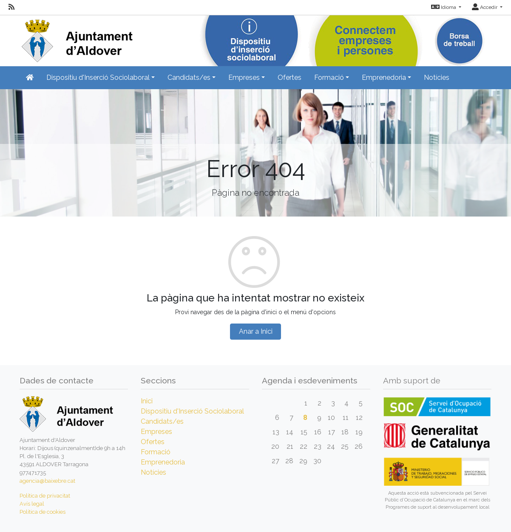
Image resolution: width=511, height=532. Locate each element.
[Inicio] (76, 38)
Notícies (436, 77)
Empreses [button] (244, 77)
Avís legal (32, 504)
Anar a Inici (256, 331)
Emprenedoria (163, 462)
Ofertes (289, 77)
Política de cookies (42, 512)
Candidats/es (162, 421)
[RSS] (11, 7)
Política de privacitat (45, 496)
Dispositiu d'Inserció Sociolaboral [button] (98, 77)
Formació (155, 452)
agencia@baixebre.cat (47, 481)
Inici (147, 401)
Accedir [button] (485, 7)
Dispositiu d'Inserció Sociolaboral (192, 411)
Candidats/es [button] (188, 77)
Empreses (156, 432)
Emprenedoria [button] (384, 77)
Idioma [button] (444, 7)
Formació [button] (329, 77)
